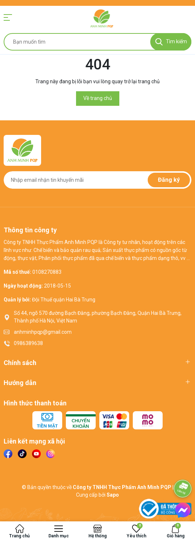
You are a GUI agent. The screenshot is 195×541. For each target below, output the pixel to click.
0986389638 (28, 343)
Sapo (113, 495)
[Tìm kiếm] (170, 42)
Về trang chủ (97, 98)
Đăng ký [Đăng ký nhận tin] (169, 179)
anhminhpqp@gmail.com (43, 332)
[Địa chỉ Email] (97, 180)
